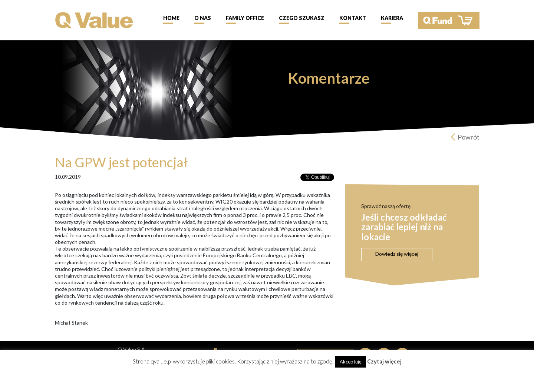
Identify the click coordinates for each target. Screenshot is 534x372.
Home (171, 18)
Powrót (468, 137)
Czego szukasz (301, 18)
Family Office (245, 18)
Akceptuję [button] (351, 362)
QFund (448, 20)
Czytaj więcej (384, 361)
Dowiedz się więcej (396, 254)
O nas (202, 18)
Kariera (392, 18)
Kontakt (352, 18)
